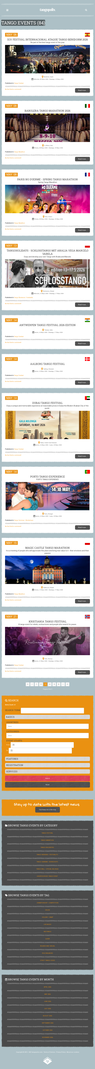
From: (8, 745)
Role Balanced (47, 953)
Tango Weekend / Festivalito (23, 297)
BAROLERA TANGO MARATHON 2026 (47, 110)
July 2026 (47, 1008)
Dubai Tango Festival (47, 403)
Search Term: (12, 710)
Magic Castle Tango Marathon (47, 547)
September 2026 (47, 1023)
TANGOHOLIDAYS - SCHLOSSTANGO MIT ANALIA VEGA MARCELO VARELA (47, 252)
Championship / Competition (47, 903)
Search (47, 778)
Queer (47, 939)
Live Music (47, 924)
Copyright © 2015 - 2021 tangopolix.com (29, 1052)
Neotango (47, 931)
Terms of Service (49, 1052)
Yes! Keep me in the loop (47, 810)
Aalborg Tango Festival (47, 364)
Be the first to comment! (13, 89)
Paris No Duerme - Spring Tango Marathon (47, 179)
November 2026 (47, 1037)
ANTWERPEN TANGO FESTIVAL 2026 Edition (47, 325)
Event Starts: (14, 740)
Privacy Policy (61, 1052)
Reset (47, 785)
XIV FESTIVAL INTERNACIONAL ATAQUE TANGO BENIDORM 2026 (47, 39)
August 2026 (47, 1016)
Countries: (12, 722)
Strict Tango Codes (47, 960)
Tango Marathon (19, 152)
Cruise (47, 910)
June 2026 (47, 1001)
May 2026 (47, 994)
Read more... (82, 90)
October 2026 (47, 1030)
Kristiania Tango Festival (47, 621)
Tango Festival (18, 83)
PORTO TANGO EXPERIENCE (47, 476)
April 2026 (47, 987)
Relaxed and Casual (47, 946)
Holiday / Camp (47, 917)
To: (7, 750)
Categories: (12, 731)
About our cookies (73, 1052)
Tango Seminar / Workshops (23, 520)
